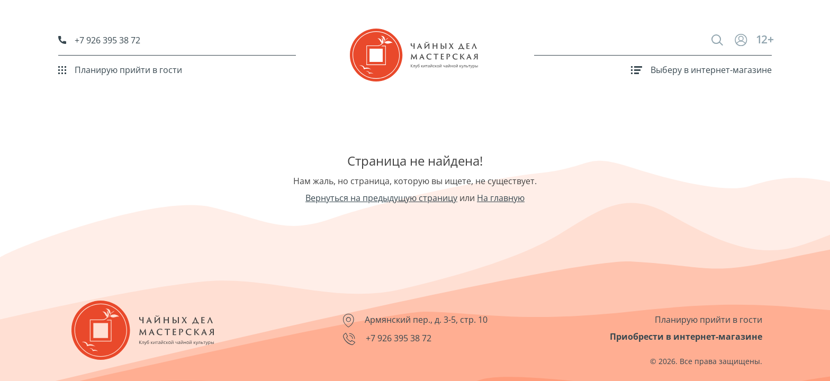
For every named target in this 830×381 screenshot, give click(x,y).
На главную (501, 198)
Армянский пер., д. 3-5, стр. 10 (415, 321)
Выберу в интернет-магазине (701, 70)
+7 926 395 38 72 (99, 40)
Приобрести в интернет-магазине (686, 336)
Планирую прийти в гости (120, 70)
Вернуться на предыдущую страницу (381, 198)
